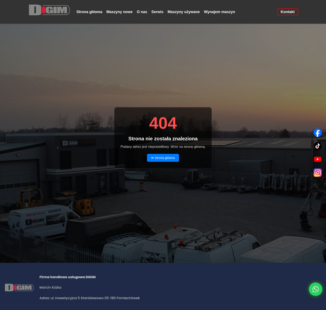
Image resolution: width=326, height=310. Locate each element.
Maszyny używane (184, 12)
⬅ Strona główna (163, 157)
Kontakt (288, 12)
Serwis (157, 12)
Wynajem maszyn (219, 12)
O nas (142, 12)
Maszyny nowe (119, 12)
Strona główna (89, 12)
